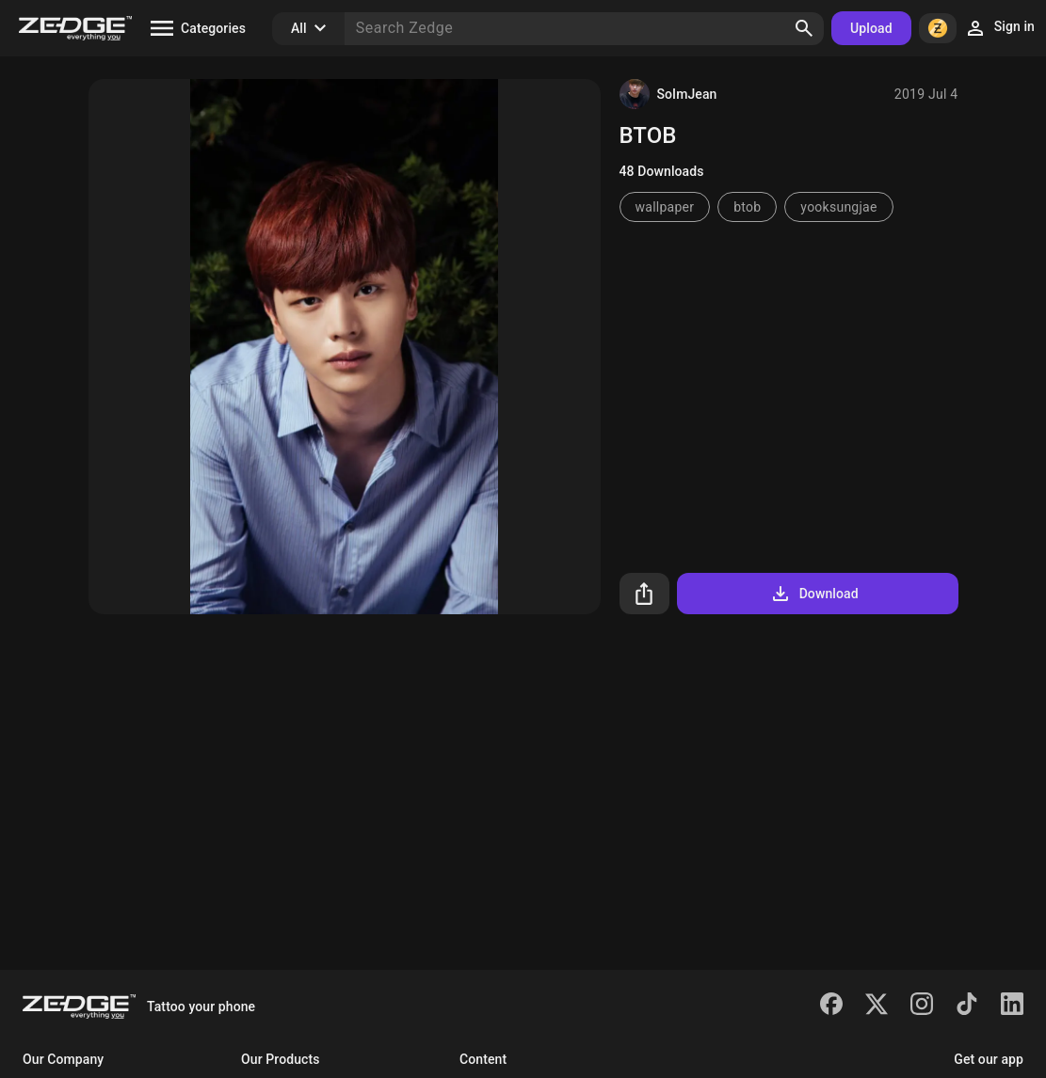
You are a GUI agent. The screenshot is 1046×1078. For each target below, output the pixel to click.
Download (814, 593)
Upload (871, 28)
